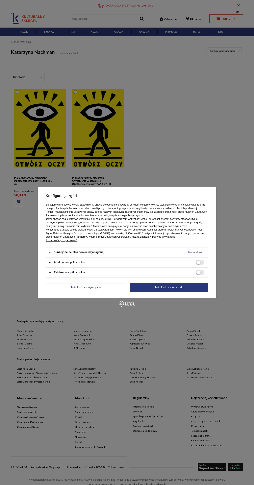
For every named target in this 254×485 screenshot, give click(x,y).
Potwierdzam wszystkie (169, 287)
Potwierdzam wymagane (86, 287)
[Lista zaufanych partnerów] (61, 240)
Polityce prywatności (164, 236)
